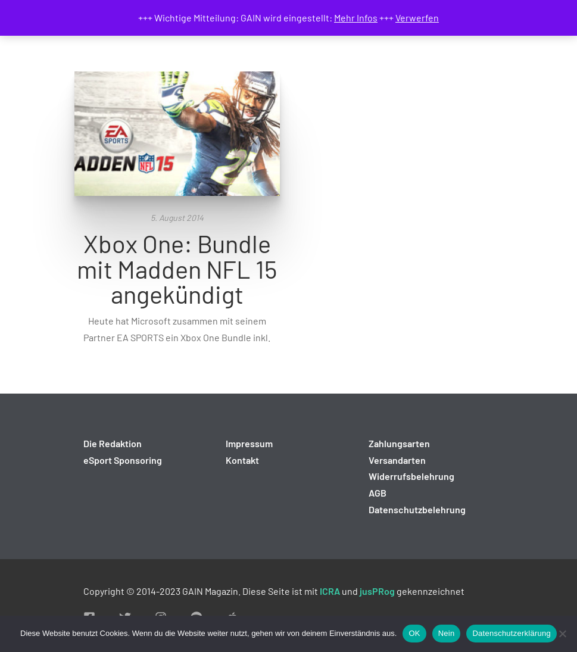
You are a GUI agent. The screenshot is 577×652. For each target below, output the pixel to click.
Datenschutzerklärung (511, 633)
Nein (446, 633)
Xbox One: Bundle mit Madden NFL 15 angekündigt (177, 268)
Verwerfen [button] (417, 17)
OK (414, 633)
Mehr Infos (356, 17)
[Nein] (562, 633)
